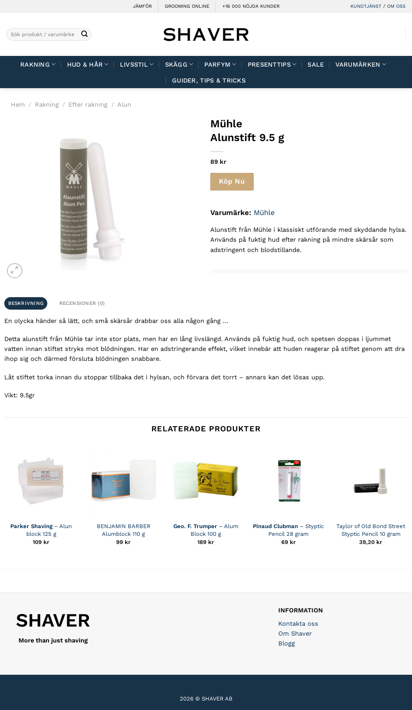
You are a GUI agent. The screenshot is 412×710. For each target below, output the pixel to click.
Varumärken (360, 64)
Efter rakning (88, 104)
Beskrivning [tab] (26, 303)
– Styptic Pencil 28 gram (288, 530)
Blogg (286, 643)
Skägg (179, 64)
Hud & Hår (88, 64)
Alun (124, 104)
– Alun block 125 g (41, 530)
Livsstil (137, 64)
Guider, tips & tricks (209, 80)
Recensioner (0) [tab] (82, 303)
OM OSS (396, 6)
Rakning (38, 64)
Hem (18, 104)
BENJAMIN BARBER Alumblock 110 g (124, 530)
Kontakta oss (298, 623)
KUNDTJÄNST (366, 6)
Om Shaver (295, 633)
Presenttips (272, 64)
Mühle (264, 212)
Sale (315, 64)
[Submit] (84, 34)
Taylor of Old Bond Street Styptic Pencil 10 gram (370, 530)
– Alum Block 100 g (205, 530)
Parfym (220, 64)
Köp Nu (232, 181)
